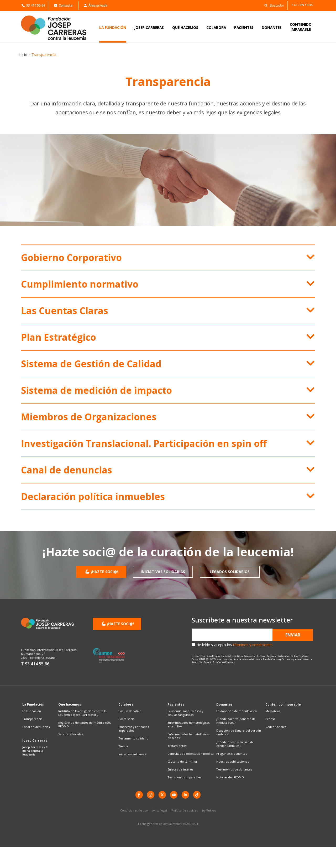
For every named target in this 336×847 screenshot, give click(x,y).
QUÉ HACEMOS (185, 27)
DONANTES (272, 27)
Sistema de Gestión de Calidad (91, 363)
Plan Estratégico (58, 337)
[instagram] (150, 795)
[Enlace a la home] (57, 28)
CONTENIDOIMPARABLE (301, 27)
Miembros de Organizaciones (88, 416)
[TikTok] (198, 795)
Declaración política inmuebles (93, 496)
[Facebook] (138, 795)
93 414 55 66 (33, 5)
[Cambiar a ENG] (310, 5)
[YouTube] (174, 795)
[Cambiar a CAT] (296, 5)
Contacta (63, 5)
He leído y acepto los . (234, 644)
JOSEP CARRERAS (149, 27)
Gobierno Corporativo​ (71, 257)
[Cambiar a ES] (303, 5)
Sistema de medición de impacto (96, 390)
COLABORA (216, 27)
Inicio (22, 54)
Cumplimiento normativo (79, 284)
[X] (162, 795)
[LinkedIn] (186, 795)
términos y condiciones (252, 644)
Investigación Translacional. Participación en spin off (144, 443)
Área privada (95, 5)
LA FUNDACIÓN (112, 27)
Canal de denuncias (66, 469)
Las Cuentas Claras (64, 310)
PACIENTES (243, 27)
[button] (272, 5)
